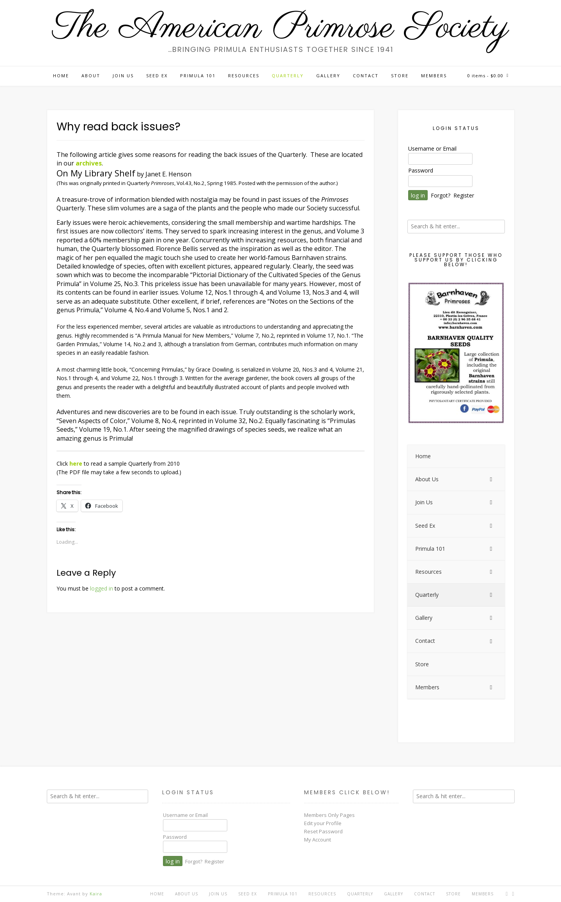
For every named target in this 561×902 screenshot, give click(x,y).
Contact (366, 75)
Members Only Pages (329, 814)
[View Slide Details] (456, 353)
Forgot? (440, 195)
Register (463, 195)
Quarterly (288, 75)
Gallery (328, 75)
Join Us (123, 75)
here (75, 463)
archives (89, 163)
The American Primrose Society (281, 28)
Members (434, 75)
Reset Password (323, 831)
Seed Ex (157, 75)
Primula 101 (198, 75)
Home (61, 75)
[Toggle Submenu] (491, 479)
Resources (243, 75)
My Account (317, 839)
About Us (186, 894)
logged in (101, 588)
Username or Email (432, 148)
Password (420, 170)
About (90, 75)
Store (400, 75)
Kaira (96, 894)
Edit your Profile (323, 823)
